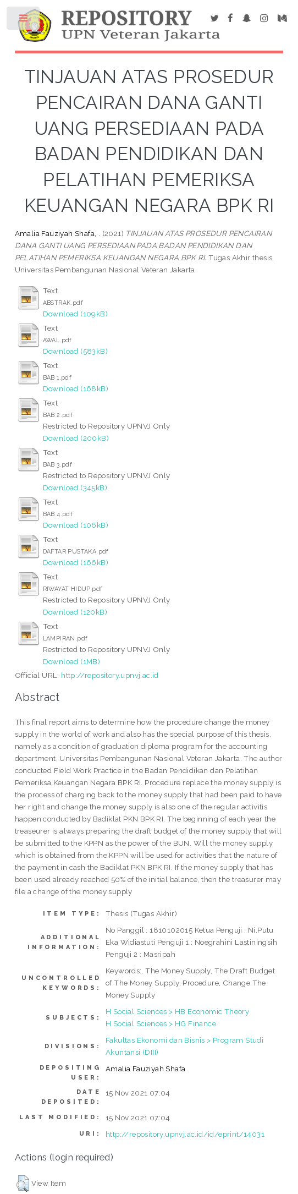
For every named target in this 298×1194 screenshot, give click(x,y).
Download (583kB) (75, 351)
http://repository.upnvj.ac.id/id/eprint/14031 (185, 1134)
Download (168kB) (75, 388)
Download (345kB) (75, 487)
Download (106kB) (75, 525)
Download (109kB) (75, 313)
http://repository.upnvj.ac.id (110, 675)
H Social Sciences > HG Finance (161, 1023)
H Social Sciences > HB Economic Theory (177, 1011)
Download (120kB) (75, 611)
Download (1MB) (72, 661)
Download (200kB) (76, 438)
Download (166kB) (75, 562)
